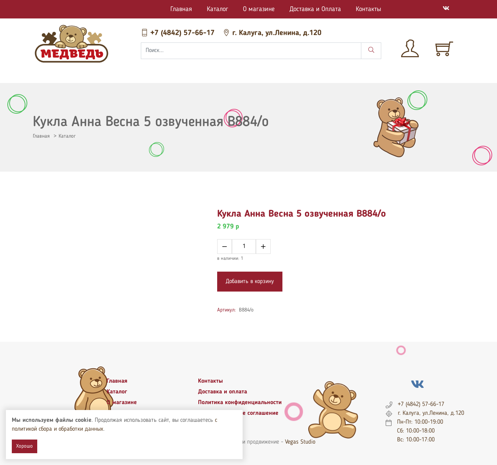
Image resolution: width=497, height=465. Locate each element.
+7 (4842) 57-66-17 (179, 33)
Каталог (217, 9)
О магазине (259, 9)
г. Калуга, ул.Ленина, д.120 (272, 33)
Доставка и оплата (222, 392)
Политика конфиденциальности (240, 403)
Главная (181, 9)
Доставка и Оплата (315, 9)
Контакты (368, 9)
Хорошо (24, 446)
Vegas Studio (300, 442)
